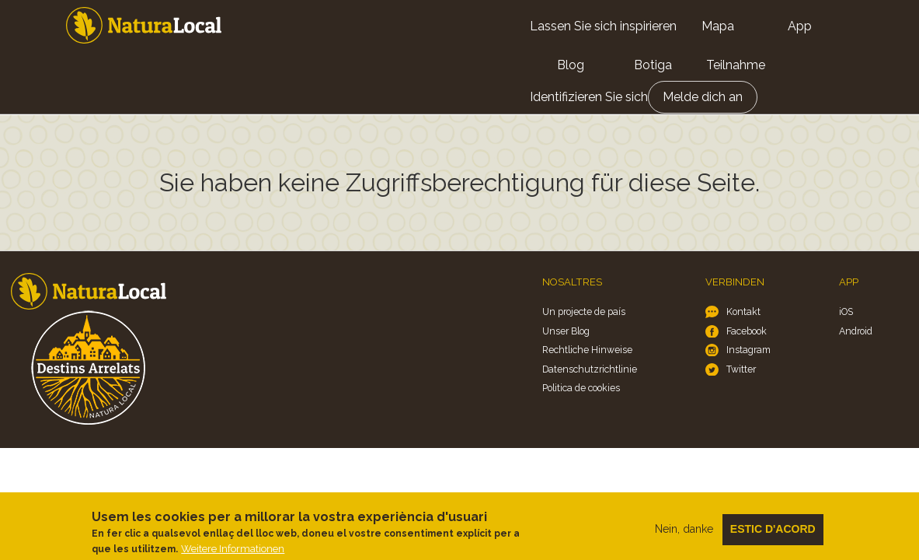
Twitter (741, 369)
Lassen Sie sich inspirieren (603, 26)
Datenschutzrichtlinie (589, 369)
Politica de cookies (581, 388)
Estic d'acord (773, 534)
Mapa (717, 26)
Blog (570, 65)
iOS (846, 311)
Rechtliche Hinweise (587, 349)
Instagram (748, 349)
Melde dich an (703, 96)
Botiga (653, 65)
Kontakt (743, 311)
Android (855, 331)
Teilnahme (735, 65)
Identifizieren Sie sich (589, 96)
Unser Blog (566, 331)
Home (143, 25)
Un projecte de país (583, 311)
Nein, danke (684, 534)
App (800, 26)
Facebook (746, 331)
